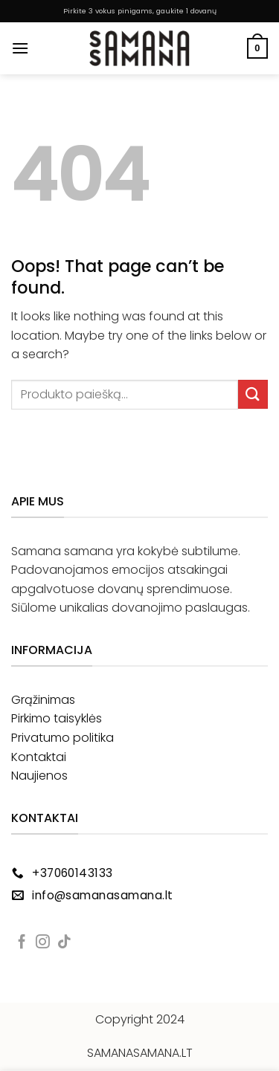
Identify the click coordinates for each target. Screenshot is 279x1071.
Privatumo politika (62, 737)
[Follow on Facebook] (22, 943)
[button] (20, 48)
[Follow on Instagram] (43, 943)
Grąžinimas (43, 699)
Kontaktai (38, 757)
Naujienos (39, 775)
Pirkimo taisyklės (56, 718)
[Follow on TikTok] (64, 943)
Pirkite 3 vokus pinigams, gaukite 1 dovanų (140, 11)
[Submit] (253, 394)
